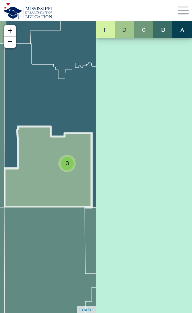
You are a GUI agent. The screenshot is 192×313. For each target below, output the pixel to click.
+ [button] (10, 31)
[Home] (27, 10)
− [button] (10, 42)
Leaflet (86, 309)
